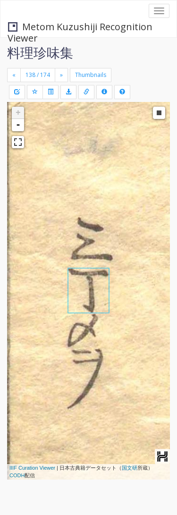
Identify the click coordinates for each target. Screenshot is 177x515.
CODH (17, 475)
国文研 (129, 468)
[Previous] (14, 75)
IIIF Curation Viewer (32, 468)
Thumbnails (90, 75)
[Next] (61, 75)
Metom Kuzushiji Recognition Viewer (80, 27)
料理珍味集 (40, 52)
